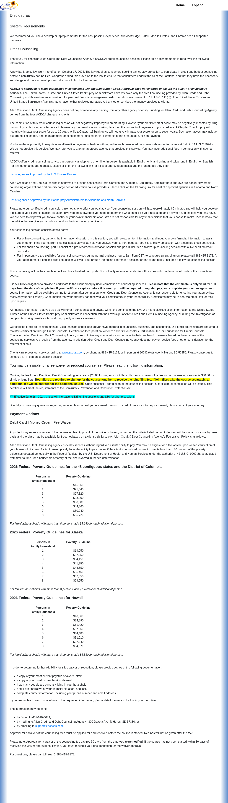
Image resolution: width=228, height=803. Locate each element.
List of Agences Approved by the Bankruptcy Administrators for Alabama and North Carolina (67, 200)
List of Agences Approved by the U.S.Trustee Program (44, 174)
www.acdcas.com (73, 352)
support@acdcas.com (49, 725)
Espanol (198, 5)
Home (180, 5)
